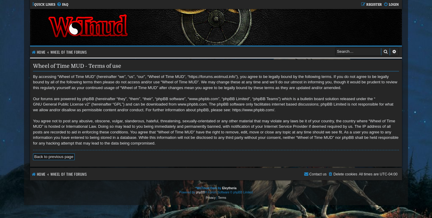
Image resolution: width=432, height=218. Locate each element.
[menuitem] (62, 5)
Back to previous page (54, 156)
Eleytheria (229, 188)
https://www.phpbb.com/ (253, 110)
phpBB (200, 192)
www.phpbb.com (192, 104)
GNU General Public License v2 (61, 104)
